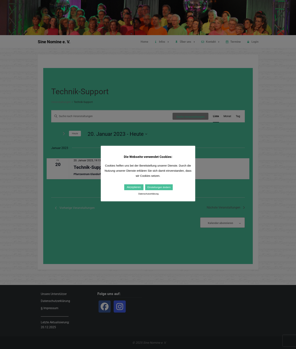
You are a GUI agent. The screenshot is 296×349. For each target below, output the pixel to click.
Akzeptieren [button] (134, 187)
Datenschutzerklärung (148, 194)
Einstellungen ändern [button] (158, 187)
